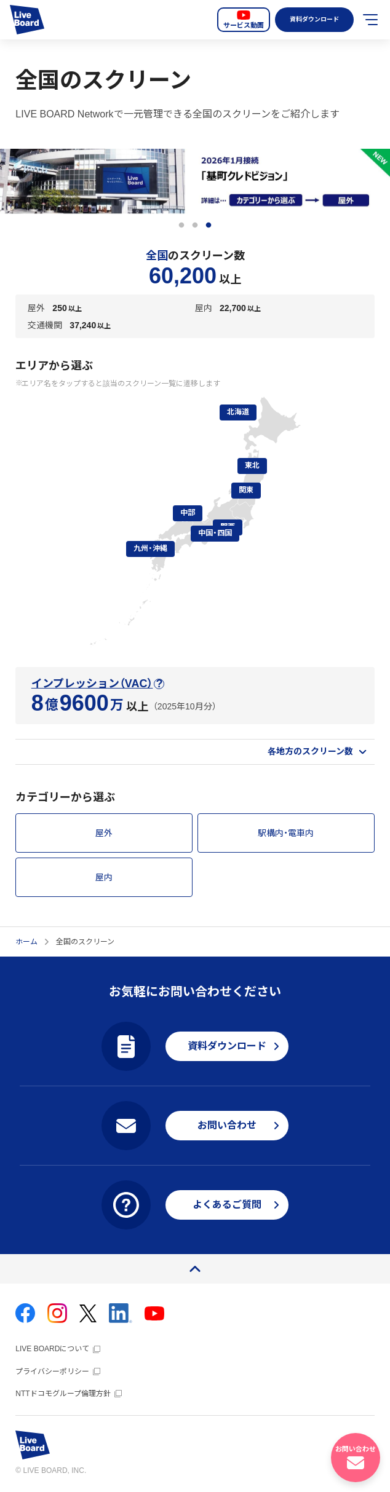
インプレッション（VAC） (92, 683)
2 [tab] (195, 225)
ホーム (26, 941)
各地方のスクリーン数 (310, 751)
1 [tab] (181, 225)
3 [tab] (208, 225)
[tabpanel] (195, 181)
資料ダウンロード (311, 19)
